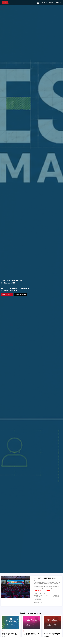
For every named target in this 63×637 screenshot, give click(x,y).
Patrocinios (58, 2)
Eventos (44, 2)
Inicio (38, 2)
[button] (1, 286)
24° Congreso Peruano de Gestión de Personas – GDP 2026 (9, 635)
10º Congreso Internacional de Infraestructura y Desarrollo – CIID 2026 (52, 635)
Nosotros (51, 2)
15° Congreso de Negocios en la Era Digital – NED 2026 (31, 634)
